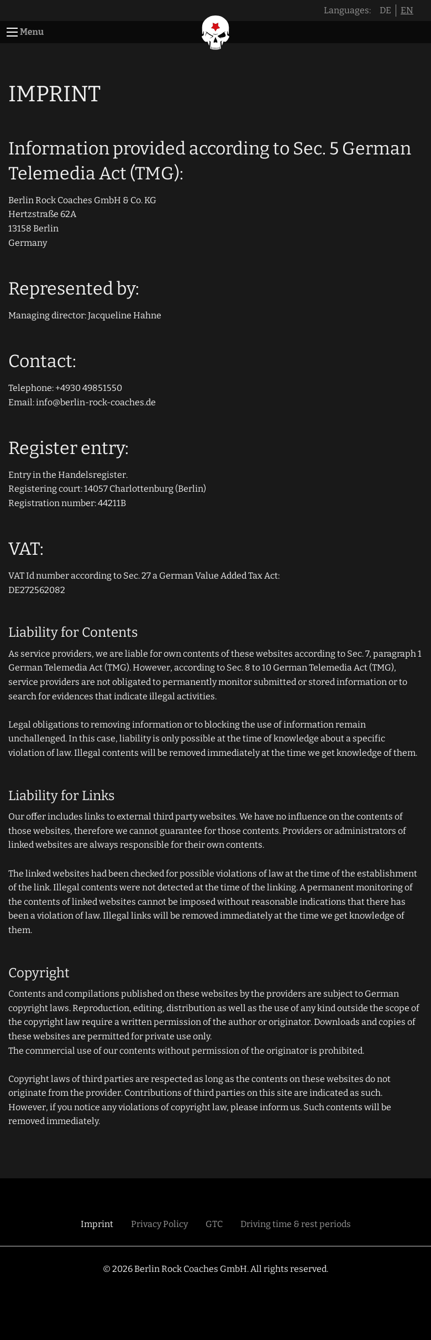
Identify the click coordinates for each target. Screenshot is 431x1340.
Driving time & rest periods (295, 1224)
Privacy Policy (159, 1224)
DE (385, 10)
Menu (32, 32)
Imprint (97, 1224)
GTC (214, 1224)
